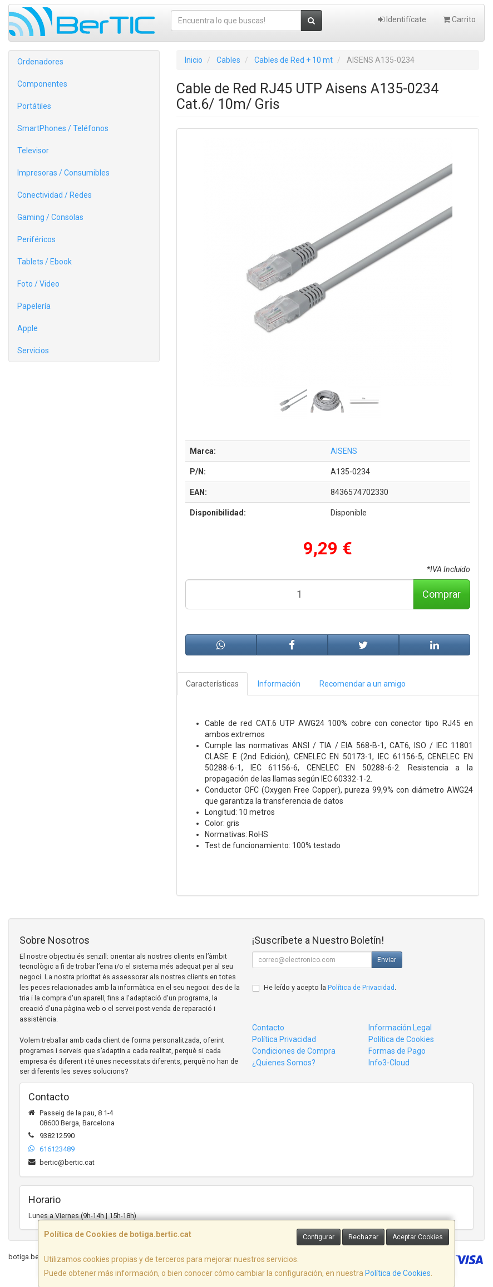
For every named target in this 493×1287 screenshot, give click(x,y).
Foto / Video (38, 283)
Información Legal (400, 1027)
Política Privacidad (284, 1039)
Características (212, 683)
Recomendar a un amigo (362, 683)
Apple (27, 328)
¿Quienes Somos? (283, 1062)
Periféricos (36, 239)
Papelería (34, 306)
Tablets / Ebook (44, 261)
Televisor (33, 150)
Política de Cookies (398, 1273)
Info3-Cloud (389, 1062)
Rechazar (363, 1237)
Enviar (386, 960)
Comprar (441, 594)
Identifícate (402, 19)
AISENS (344, 451)
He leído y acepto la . (330, 987)
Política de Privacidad (361, 987)
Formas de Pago (397, 1050)
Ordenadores (40, 61)
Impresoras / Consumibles (63, 172)
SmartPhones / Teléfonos (63, 128)
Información (279, 683)
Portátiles (34, 106)
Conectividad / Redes (54, 195)
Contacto (268, 1027)
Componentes (42, 83)
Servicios (33, 350)
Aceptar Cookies (417, 1237)
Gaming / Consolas (50, 217)
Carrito (459, 19)
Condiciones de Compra (294, 1050)
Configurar (318, 1237)
